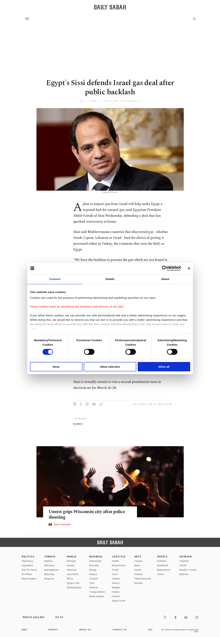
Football (161, 561)
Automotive (95, 561)
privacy (53, 629)
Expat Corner (119, 600)
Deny (56, 366)
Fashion (116, 578)
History (115, 591)
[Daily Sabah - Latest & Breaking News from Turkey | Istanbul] (110, 7)
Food (114, 574)
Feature (116, 596)
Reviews (138, 583)
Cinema (138, 561)
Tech (91, 583)
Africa (70, 578)
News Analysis (29, 578)
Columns (184, 561)
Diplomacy (27, 561)
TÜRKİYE (50, 556)
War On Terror (29, 569)
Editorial (183, 574)
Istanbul (48, 561)
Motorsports (163, 569)
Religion (116, 587)
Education (49, 565)
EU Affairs (27, 574)
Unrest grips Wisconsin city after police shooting (88, 514)
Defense (93, 587)
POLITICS (28, 556)
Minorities (49, 574)
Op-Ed (182, 565)
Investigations (51, 569)
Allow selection (110, 366)
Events (137, 569)
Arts (137, 556)
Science (116, 583)
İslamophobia (74, 587)
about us (85, 629)
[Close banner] (189, 268)
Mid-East (71, 561)
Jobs (24, 629)
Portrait (138, 574)
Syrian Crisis (73, 583)
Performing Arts (142, 578)
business (77, 423)
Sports (162, 556)
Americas (72, 569)
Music (137, 565)
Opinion (185, 556)
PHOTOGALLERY (62, 524)
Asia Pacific (72, 574)
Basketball (162, 565)
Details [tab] (110, 278)
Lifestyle (119, 556)
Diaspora (49, 578)
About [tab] (165, 278)
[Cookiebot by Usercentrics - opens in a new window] (165, 268)
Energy (92, 569)
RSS (150, 629)
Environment (118, 565)
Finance (93, 574)
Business (95, 556)
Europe (70, 565)
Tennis (160, 574)
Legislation (27, 565)
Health (115, 561)
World (72, 556)
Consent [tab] (54, 278)
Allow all (164, 366)
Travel (115, 569)
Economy (94, 565)
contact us (119, 629)
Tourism (93, 578)
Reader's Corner (188, 569)
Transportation (97, 591)
